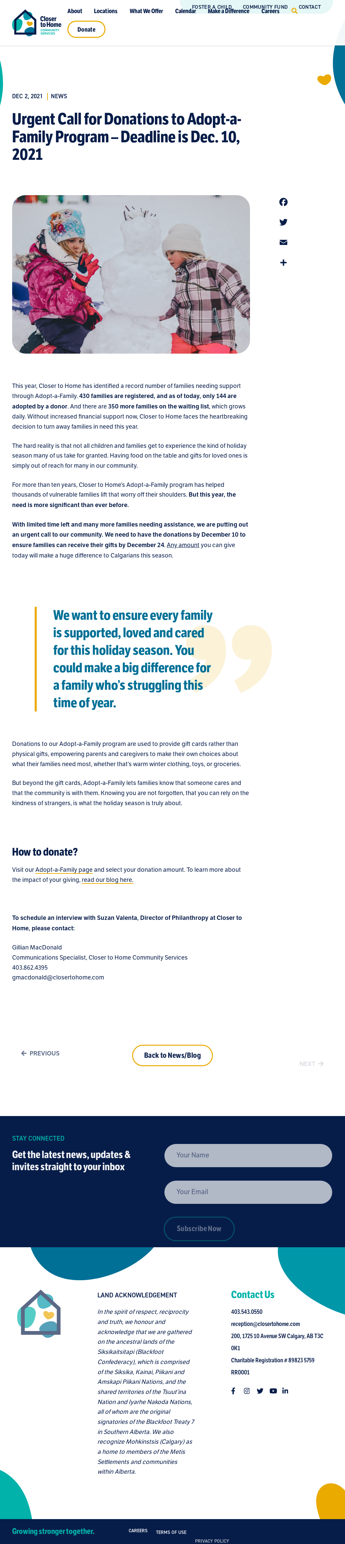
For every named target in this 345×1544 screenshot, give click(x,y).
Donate (86, 29)
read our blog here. (107, 882)
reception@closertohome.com (267, 1324)
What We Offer (146, 10)
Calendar (185, 10)
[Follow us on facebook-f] (236, 1391)
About (74, 10)
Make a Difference (228, 10)
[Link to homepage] (36, 22)
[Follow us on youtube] (275, 1391)
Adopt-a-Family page (64, 872)
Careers (270, 10)
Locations (106, 10)
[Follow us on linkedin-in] (288, 1391)
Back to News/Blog (172, 1065)
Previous (39, 1056)
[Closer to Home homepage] (36, 1383)
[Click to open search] (294, 11)
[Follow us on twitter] (262, 1391)
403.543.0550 (249, 1312)
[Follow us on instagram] (249, 1391)
